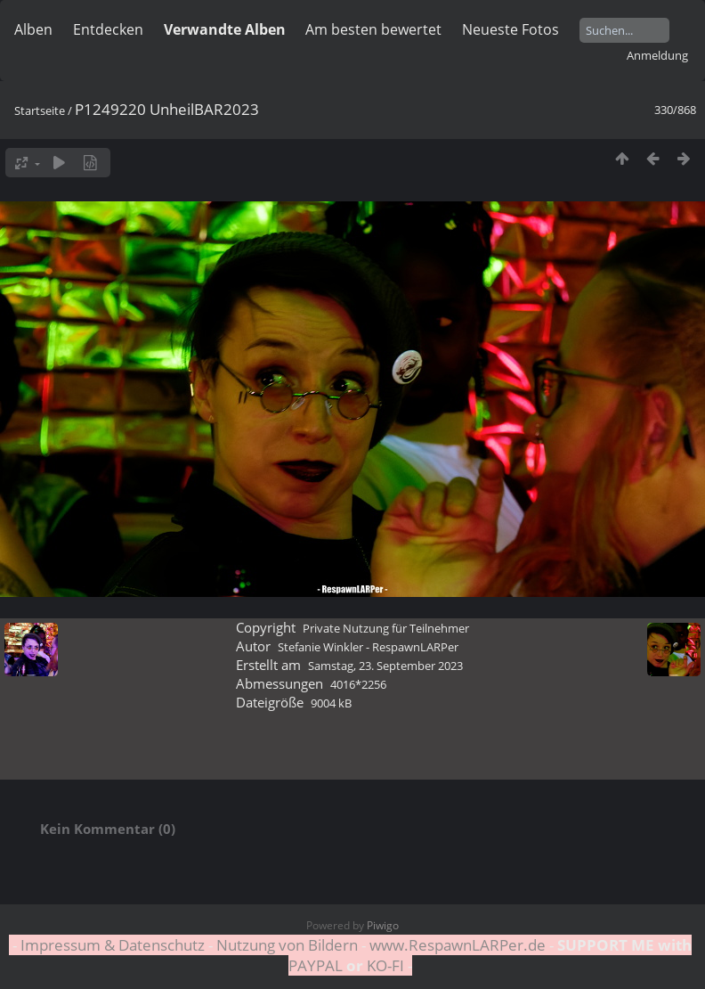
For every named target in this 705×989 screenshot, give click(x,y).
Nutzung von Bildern (287, 945)
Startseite (39, 110)
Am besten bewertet (373, 29)
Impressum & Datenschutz (112, 945)
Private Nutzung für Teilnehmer (386, 628)
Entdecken (108, 29)
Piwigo (383, 925)
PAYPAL (317, 965)
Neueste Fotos (510, 29)
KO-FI (385, 965)
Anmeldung (657, 55)
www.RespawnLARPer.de (457, 945)
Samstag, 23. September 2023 (385, 666)
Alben (33, 29)
